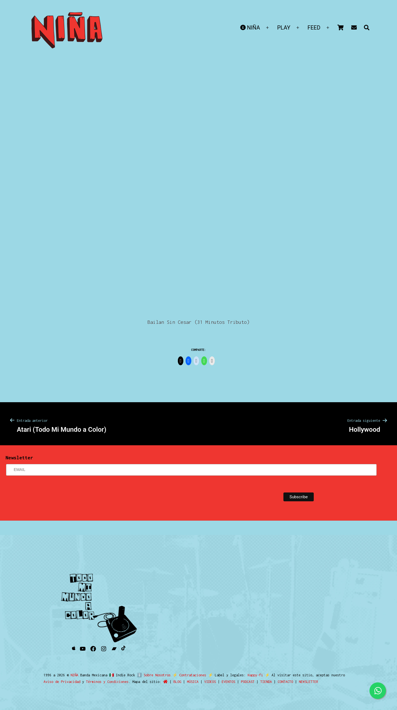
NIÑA (250, 27)
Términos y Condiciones (107, 682)
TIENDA (266, 682)
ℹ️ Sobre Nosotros (152, 675)
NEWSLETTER (308, 682)
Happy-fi (253, 675)
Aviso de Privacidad (62, 682)
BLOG (177, 682)
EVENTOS (228, 682)
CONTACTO (285, 682)
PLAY (283, 27)
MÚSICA (192, 682)
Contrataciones (190, 675)
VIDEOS (210, 682)
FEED (313, 27)
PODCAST (247, 682)
